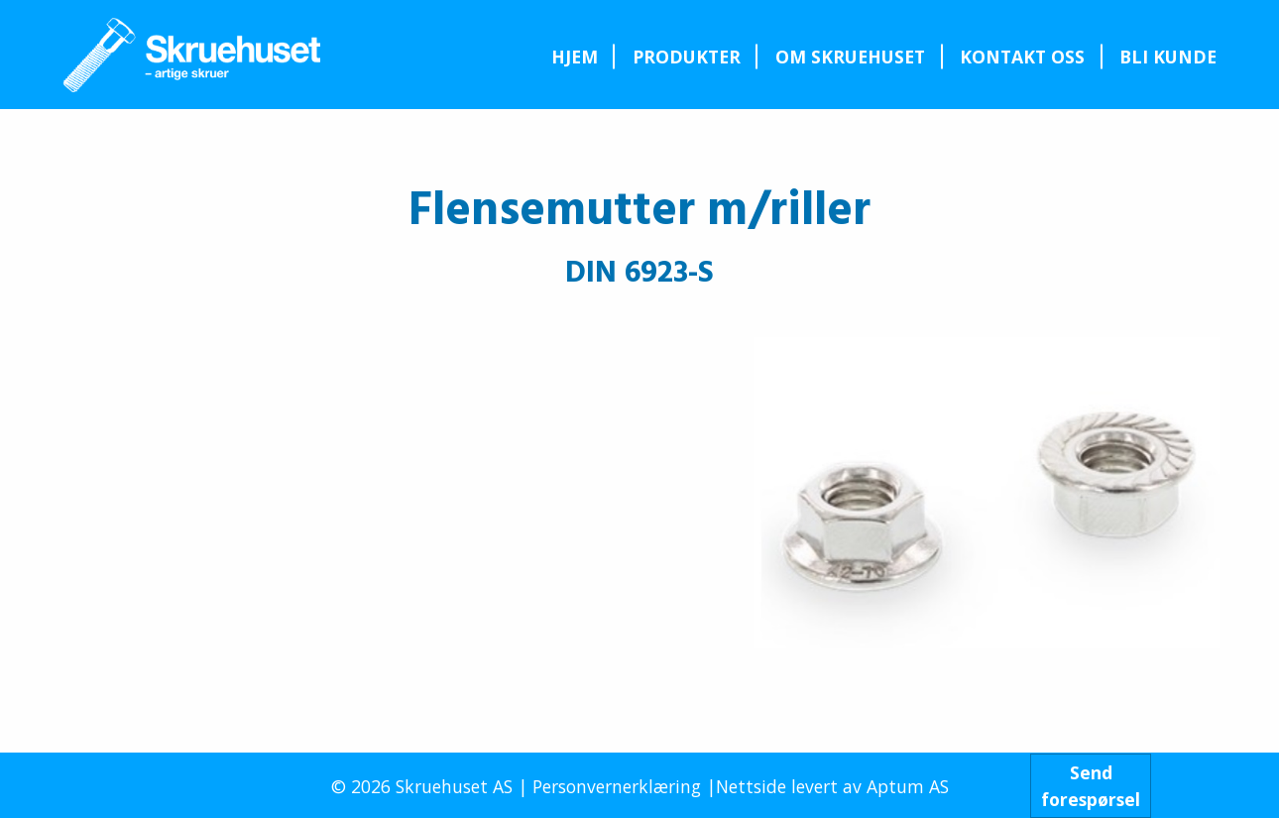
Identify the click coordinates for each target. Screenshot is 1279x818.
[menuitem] (574, 56)
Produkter (687, 56)
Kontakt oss (1022, 56)
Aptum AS (908, 786)
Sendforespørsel (1090, 785)
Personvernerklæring (616, 786)
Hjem (574, 56)
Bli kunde (1168, 56)
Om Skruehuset (850, 56)
